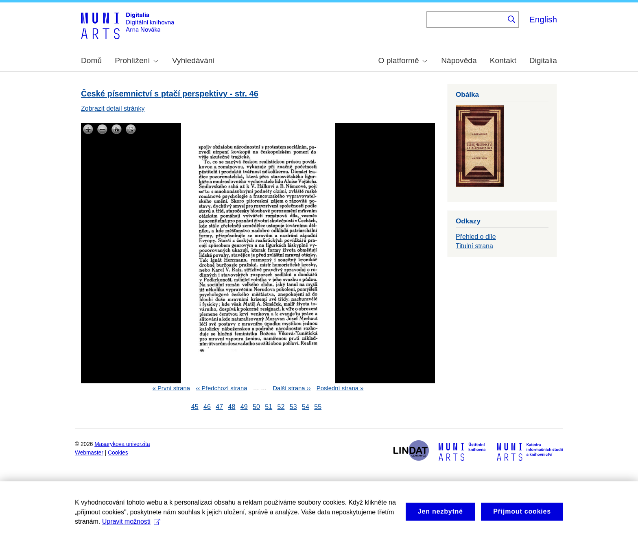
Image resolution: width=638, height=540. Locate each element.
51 (268, 406)
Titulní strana (474, 246)
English (543, 19)
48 (232, 406)
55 (317, 406)
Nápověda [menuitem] (458, 60)
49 (244, 406)
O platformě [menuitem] (402, 60)
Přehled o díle (476, 236)
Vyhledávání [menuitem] (193, 60)
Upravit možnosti (131, 527)
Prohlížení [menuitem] (136, 60)
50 (256, 406)
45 (195, 406)
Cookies (118, 453)
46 (207, 406)
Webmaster (89, 453)
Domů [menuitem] (91, 60)
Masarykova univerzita (122, 444)
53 (293, 406)
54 (305, 406)
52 (281, 406)
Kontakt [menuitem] (503, 60)
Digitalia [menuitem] (543, 60)
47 (219, 406)
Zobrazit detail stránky (113, 108)
